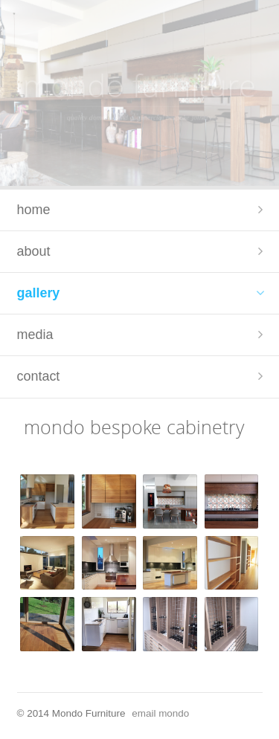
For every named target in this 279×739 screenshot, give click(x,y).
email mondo (160, 713)
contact (38, 376)
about (34, 251)
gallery (38, 292)
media (35, 334)
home (34, 209)
